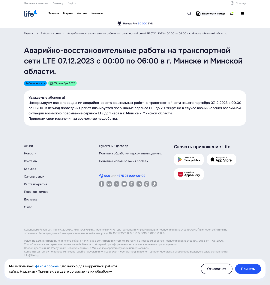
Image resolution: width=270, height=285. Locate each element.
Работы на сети (51, 33)
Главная (29, 33)
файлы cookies (47, 266)
